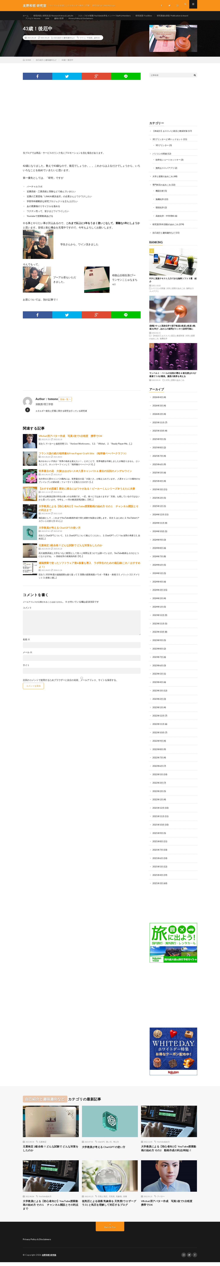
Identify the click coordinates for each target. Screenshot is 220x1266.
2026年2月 (157, 418)
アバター (161, 1199)
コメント (27, 614)
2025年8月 (157, 451)
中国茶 (90, 44)
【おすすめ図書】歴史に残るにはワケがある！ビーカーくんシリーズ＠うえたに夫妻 (87, 494)
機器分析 (160, 196)
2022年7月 (157, 756)
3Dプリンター (163, 151)
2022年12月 (158, 715)
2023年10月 (158, 632)
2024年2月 (157, 599)
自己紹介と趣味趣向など (64, 44)
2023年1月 (157, 707)
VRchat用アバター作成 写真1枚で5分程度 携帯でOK (70, 442)
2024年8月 (157, 550)
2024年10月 (158, 533)
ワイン (82, 44)
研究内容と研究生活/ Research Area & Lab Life (57, 15)
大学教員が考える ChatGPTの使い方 (60, 533)
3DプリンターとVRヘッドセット (168, 145)
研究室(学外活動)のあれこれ (166, 229)
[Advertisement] (82, 126)
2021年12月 (158, 806)
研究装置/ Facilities (160, 15)
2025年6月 (157, 467)
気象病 (119, 1199)
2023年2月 (157, 699)
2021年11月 (158, 814)
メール (27, 659)
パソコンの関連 (160, 159)
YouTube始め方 (163, 1139)
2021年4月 (157, 872)
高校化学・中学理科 (166, 221)
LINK (91, 21)
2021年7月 (157, 847)
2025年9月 (157, 443)
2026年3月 (157, 410)
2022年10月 (158, 732)
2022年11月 (158, 723)
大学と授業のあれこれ (163, 182)
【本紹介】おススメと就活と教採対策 (171, 137)
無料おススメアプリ (166, 173)
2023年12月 (158, 616)
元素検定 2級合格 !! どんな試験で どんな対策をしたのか (70, 551)
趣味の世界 (104, 21)
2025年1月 (157, 509)
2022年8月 (157, 748)
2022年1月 (157, 798)
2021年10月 (158, 822)
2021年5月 (157, 864)
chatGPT (101, 1139)
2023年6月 (157, 666)
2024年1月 (157, 608)
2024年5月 (157, 575)
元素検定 (42, 1139)
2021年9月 (157, 831)
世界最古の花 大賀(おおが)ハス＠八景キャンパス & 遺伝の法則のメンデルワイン (85, 477)
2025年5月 (157, 476)
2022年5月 (157, 773)
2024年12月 (158, 517)
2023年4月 (157, 682)
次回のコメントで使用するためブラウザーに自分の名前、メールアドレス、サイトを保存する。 (70, 686)
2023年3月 (157, 690)
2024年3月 (157, 591)
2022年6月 (157, 765)
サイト (26, 671)
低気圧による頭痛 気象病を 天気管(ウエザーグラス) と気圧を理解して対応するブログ (109, 1208)
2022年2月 (157, 789)
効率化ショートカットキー (169, 165)
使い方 (109, 1139)
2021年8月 (157, 839)
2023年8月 (157, 649)
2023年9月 (157, 641)
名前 (26, 646)
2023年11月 (158, 624)
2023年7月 (157, 657)
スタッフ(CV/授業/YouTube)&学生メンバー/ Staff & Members (115, 15)
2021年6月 (157, 855)
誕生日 (97, 44)
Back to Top (110, 1231)
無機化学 (160, 204)
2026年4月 (157, 401)
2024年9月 (157, 542)
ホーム (26, 15)
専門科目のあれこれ (162, 190)
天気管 (112, 1199)
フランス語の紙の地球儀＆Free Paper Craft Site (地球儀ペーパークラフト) (82, 459)
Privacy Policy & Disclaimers (128, 21)
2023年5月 (157, 674)
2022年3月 (157, 781)
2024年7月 (157, 558)
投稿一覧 (64, 405)
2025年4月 (157, 484)
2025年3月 (157, 492)
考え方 (116, 1139)
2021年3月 (157, 880)
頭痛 (125, 1199)
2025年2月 (157, 500)
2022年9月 (157, 740)
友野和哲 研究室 (50, 1259)
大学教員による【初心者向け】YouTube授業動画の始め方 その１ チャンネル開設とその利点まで (49, 1208)
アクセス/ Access (75, 21)
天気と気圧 (102, 1199)
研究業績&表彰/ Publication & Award (43, 21)
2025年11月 (158, 426)
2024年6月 (157, 566)
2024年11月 (158, 525)
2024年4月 (157, 583)
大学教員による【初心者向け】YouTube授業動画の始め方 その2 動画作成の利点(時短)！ (168, 1148)
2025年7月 (157, 459)
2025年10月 (158, 434)
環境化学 (160, 212)
